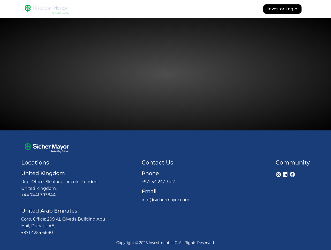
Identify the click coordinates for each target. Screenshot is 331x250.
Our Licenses (202, 9)
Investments (169, 9)
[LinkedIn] (285, 174)
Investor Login (282, 8)
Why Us (142, 9)
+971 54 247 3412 (158, 181)
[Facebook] (292, 174)
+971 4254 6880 (37, 232)
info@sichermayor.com (166, 199)
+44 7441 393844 (38, 194)
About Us (117, 9)
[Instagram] (278, 174)
